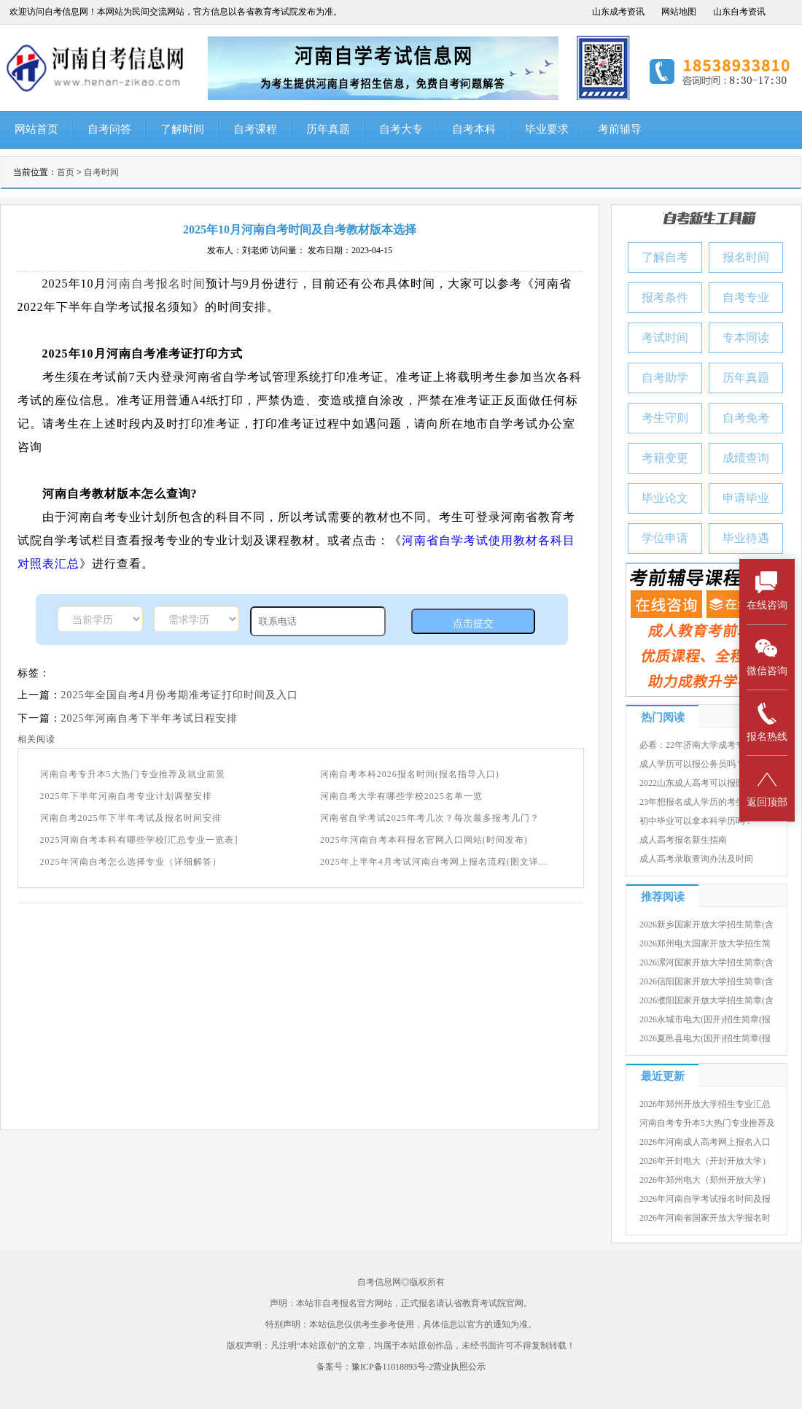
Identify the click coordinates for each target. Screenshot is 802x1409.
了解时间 (182, 129)
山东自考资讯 (739, 12)
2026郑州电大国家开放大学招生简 (705, 943)
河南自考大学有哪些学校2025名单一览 (401, 796)
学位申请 (665, 538)
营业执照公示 (459, 1367)
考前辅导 (620, 129)
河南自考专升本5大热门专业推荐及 (707, 1123)
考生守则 (665, 418)
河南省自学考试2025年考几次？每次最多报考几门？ (430, 818)
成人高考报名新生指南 (683, 840)
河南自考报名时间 (156, 283)
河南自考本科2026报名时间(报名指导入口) (409, 774)
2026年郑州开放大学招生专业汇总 (705, 1104)
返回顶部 (767, 788)
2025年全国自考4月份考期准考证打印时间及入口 (179, 695)
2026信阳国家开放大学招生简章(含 (706, 981)
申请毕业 (746, 498)
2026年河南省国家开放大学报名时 (705, 1218)
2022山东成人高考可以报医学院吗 (705, 783)
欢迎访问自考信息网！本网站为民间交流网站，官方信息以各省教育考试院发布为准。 (175, 12)
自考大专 (401, 129)
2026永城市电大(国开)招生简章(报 (705, 1019)
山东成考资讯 (618, 12)
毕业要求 (547, 129)
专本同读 (746, 337)
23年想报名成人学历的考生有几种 (705, 802)
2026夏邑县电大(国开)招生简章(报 (705, 1038)
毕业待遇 (746, 538)
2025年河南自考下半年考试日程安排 (149, 718)
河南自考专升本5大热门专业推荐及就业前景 (132, 774)
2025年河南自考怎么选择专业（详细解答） (131, 862)
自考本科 (474, 129)
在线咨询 (767, 591)
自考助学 (665, 377)
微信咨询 (767, 656)
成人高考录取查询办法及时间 (696, 859)
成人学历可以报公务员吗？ (691, 764)
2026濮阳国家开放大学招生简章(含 (706, 1000)
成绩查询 (746, 458)
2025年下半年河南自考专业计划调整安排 (126, 796)
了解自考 (665, 257)
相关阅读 (36, 739)
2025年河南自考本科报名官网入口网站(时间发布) (424, 840)
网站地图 (678, 12)
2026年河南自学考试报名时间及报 (705, 1199)
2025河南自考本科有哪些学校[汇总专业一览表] (139, 840)
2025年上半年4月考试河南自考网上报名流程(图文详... (434, 862)
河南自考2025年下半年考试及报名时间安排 (131, 818)
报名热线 (767, 722)
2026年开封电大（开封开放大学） (705, 1161)
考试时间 (665, 337)
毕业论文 (665, 498)
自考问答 (109, 129)
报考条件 (665, 297)
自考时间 (101, 172)
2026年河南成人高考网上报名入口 (705, 1142)
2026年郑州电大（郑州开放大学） (705, 1180)
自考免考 (746, 418)
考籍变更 (665, 458)
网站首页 (36, 129)
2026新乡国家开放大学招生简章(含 (706, 924)
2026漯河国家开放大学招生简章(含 (706, 962)
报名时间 (746, 257)
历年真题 (328, 129)
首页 (65, 172)
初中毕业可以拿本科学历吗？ (696, 821)
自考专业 (746, 297)
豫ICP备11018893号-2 (392, 1367)
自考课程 (255, 129)
